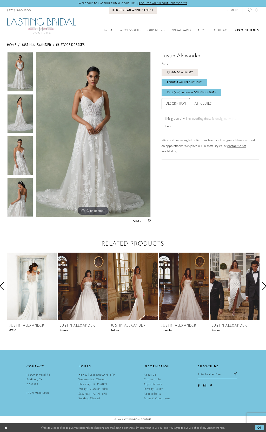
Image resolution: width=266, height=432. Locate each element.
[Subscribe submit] (235, 374)
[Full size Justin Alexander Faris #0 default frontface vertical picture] (93, 134)
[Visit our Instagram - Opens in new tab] (204, 385)
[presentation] (32, 286)
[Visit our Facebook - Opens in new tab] (199, 385)
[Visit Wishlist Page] (250, 10)
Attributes (203, 104)
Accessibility (152, 393)
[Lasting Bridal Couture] (41, 26)
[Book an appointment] (133, 10)
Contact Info (152, 379)
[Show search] (257, 10)
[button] (232, 10)
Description (176, 104)
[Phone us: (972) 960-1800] (19, 10)
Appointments (153, 384)
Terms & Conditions (157, 398)
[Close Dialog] (5, 427)
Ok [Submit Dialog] (259, 427)
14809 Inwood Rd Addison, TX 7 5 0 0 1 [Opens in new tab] (38, 379)
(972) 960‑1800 (37, 393)
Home (11, 45)
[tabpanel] (20, 73)
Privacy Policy (153, 389)
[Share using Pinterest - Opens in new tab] (149, 221)
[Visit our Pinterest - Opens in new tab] (211, 385)
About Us (150, 374)
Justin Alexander (36, 45)
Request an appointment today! (163, 3)
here (222, 427)
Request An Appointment (184, 82)
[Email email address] (218, 374)
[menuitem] (19, 10)
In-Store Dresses (70, 45)
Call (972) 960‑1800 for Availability (193, 92)
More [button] (168, 127)
